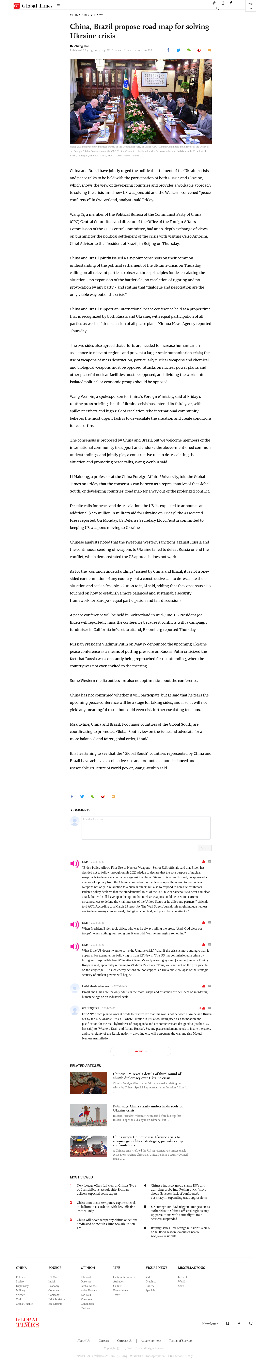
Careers (103, 1341)
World (181, 1281)
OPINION (88, 1268)
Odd (18, 1299)
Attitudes (118, 1281)
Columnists (87, 1303)
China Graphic (24, 1303)
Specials (150, 1290)
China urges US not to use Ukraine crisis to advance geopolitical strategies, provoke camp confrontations (148, 1141)
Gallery (150, 1286)
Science (20, 1294)
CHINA (75, 15)
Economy (53, 1286)
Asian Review (89, 1290)
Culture (117, 1286)
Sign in (250, 6)
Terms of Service (180, 1341)
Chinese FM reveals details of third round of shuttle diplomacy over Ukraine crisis (147, 1076)
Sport (181, 1286)
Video (149, 1277)
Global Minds (88, 1286)
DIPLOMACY (93, 15)
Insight (52, 1281)
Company (53, 1294)
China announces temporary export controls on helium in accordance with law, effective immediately (106, 1207)
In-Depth (183, 1277)
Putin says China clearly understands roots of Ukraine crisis (148, 1108)
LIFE (116, 1268)
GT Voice (53, 1277)
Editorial (86, 1277)
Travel (117, 1294)
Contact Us (124, 1341)
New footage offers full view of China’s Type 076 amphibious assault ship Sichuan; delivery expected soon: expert (106, 1189)
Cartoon (85, 1308)
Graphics (151, 1281)
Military (20, 1290)
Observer (86, 1281)
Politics (20, 1277)
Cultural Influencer (124, 1277)
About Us (83, 1341)
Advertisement (151, 1341)
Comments (54, 1290)
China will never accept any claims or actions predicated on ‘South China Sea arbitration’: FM (107, 1224)
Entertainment (121, 1290)
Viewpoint (87, 1299)
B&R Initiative (56, 1299)
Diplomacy (22, 1286)
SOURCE (54, 1268)
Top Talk (86, 1294)
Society (20, 1281)
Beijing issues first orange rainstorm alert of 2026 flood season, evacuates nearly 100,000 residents (181, 1232)
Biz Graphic (55, 1303)
